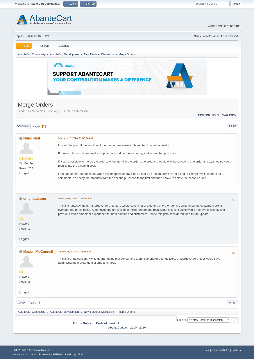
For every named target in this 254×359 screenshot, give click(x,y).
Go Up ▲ (236, 350)
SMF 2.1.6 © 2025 (22, 350)
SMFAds (17, 354)
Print (233, 126)
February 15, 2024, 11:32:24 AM (75, 138)
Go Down (23, 126)
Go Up (21, 302)
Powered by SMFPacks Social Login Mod (60, 354)
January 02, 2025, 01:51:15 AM (75, 198)
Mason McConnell (38, 252)
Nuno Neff (31, 138)
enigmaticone (34, 198)
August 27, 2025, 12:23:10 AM (74, 251)
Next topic (229, 114)
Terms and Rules (220, 350)
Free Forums (31, 354)
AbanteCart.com (118, 327)
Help (207, 350)
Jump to (181, 319)
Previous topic (208, 114)
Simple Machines (42, 350)
